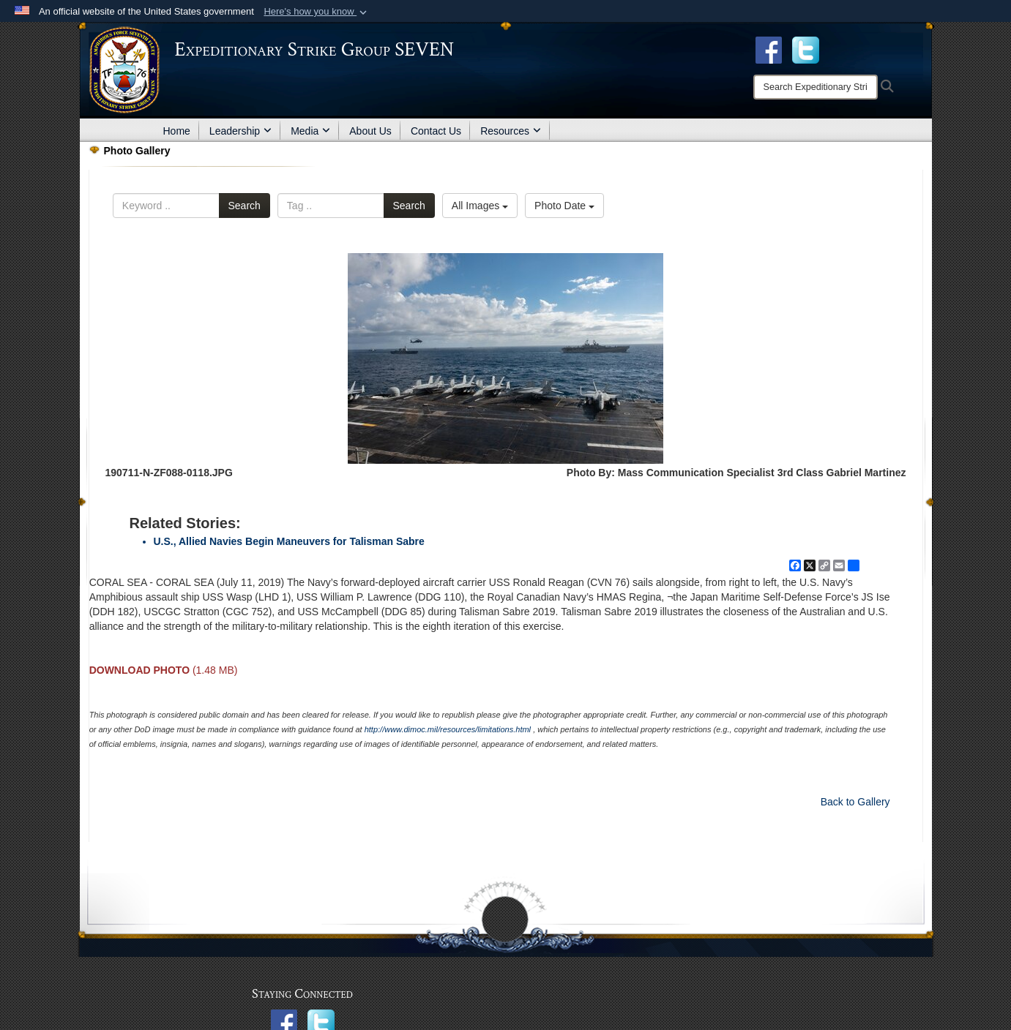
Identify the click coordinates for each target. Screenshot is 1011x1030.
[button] (317, 11)
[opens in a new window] (805, 49)
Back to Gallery (855, 802)
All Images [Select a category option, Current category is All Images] (480, 205)
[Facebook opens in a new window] (769, 49)
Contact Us (436, 131)
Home (176, 131)
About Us (370, 131)
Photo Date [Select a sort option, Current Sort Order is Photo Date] (564, 205)
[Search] (815, 87)
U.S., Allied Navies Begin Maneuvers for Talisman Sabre (289, 541)
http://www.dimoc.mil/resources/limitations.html (448, 729)
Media (310, 131)
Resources (510, 131)
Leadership (240, 131)
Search (244, 205)
